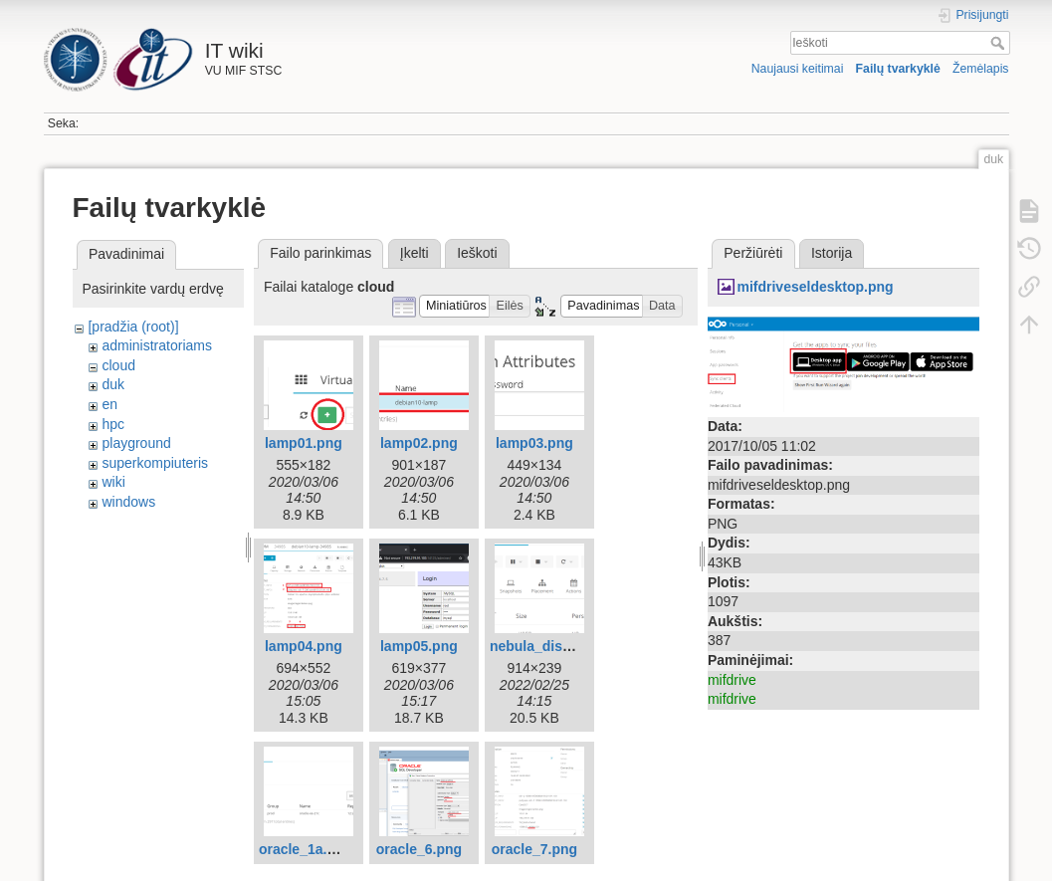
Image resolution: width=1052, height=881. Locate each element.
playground (136, 443)
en (109, 404)
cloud (118, 365)
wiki (113, 482)
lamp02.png (419, 443)
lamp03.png (534, 443)
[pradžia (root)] (133, 326)
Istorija (831, 253)
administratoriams (156, 345)
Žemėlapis (980, 69)
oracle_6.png (419, 849)
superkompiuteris (155, 463)
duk (113, 384)
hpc (113, 424)
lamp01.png (303, 443)
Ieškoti (999, 43)
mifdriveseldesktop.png (814, 287)
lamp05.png (419, 646)
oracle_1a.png (305, 849)
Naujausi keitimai (797, 69)
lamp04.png (303, 646)
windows (128, 502)
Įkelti (414, 253)
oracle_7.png (534, 849)
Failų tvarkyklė (898, 69)
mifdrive (732, 680)
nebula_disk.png (544, 646)
